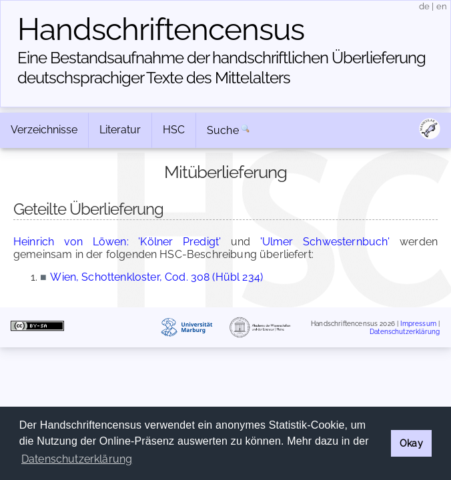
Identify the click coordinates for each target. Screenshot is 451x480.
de (424, 6)
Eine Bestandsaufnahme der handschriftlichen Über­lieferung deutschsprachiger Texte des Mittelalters (221, 67)
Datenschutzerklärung (405, 331)
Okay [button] (411, 443)
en (441, 6)
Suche (223, 130)
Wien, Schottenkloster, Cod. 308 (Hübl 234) (156, 277)
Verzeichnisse (44, 129)
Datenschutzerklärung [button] (76, 459)
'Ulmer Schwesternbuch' (325, 241)
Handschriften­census (160, 29)
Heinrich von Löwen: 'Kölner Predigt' (117, 241)
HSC (174, 129)
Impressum (418, 323)
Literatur (120, 129)
